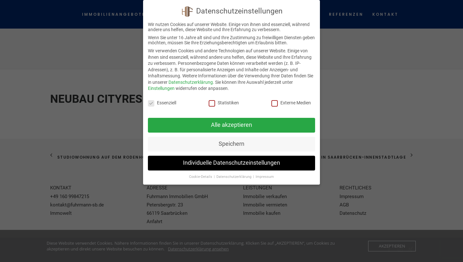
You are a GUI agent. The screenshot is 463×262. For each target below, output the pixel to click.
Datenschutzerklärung (190, 82)
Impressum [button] (265, 177)
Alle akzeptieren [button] (231, 125)
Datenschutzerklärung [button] (234, 177)
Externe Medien (291, 102)
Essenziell (162, 102)
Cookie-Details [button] (201, 177)
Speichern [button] (231, 144)
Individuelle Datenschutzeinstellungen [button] (231, 163)
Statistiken (224, 102)
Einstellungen (161, 88)
